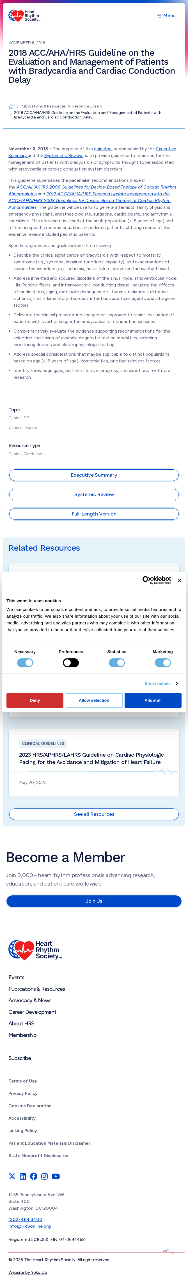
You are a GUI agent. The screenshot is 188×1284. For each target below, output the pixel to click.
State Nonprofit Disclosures (38, 1155)
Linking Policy (22, 1130)
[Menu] (166, 15)
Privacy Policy (23, 1093)
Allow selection (94, 700)
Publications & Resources (36, 988)
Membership (22, 1035)
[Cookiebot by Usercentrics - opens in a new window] (146, 580)
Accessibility (22, 1118)
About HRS (21, 1023)
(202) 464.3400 (25, 1219)
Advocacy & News (29, 1000)
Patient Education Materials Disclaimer (49, 1143)
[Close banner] (180, 580)
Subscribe (19, 1058)
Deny (35, 700)
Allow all (153, 700)
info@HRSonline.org (29, 1226)
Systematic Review (63, 155)
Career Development (32, 1012)
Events (16, 977)
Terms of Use (22, 1081)
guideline (103, 148)
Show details (158, 683)
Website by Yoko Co (27, 1272)
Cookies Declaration (30, 1105)
